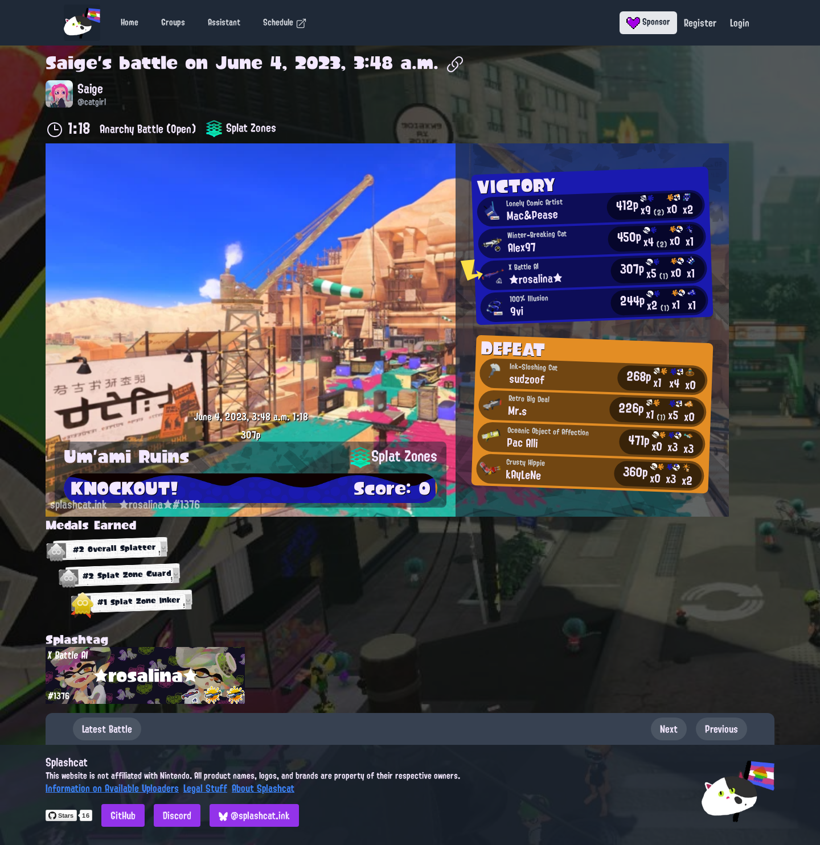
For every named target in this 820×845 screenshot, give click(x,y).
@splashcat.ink (254, 815)
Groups (173, 22)
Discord (177, 815)
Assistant (224, 22)
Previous (721, 729)
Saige (71, 63)
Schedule (285, 22)
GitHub (123, 815)
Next (669, 729)
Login (739, 23)
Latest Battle (107, 729)
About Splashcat (263, 788)
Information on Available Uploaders (112, 788)
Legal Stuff (205, 788)
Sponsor (648, 22)
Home (129, 22)
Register (700, 23)
